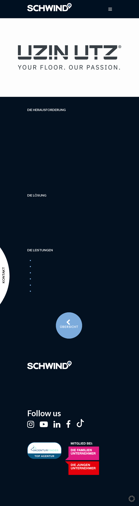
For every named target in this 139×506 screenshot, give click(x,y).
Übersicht (69, 324)
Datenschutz (78, 500)
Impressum (59, 500)
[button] (131, 498)
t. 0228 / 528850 (49, 382)
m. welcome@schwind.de (60, 391)
